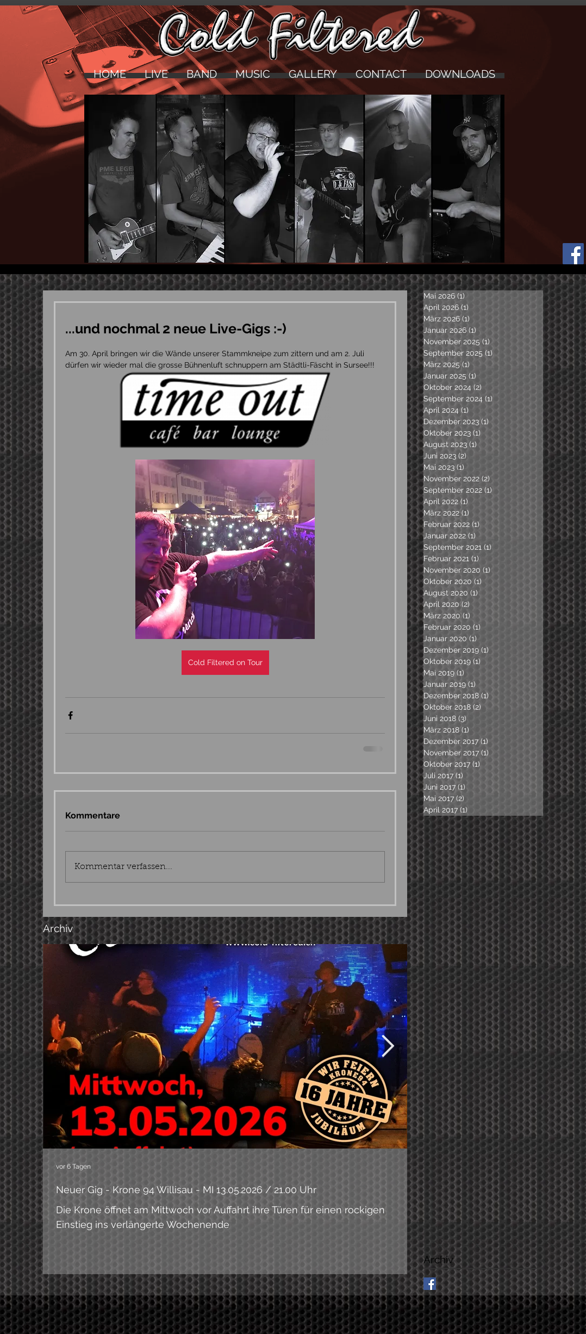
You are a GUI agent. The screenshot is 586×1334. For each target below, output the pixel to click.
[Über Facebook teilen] (70, 715)
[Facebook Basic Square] (429, 1283)
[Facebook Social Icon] (573, 253)
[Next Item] (388, 1046)
